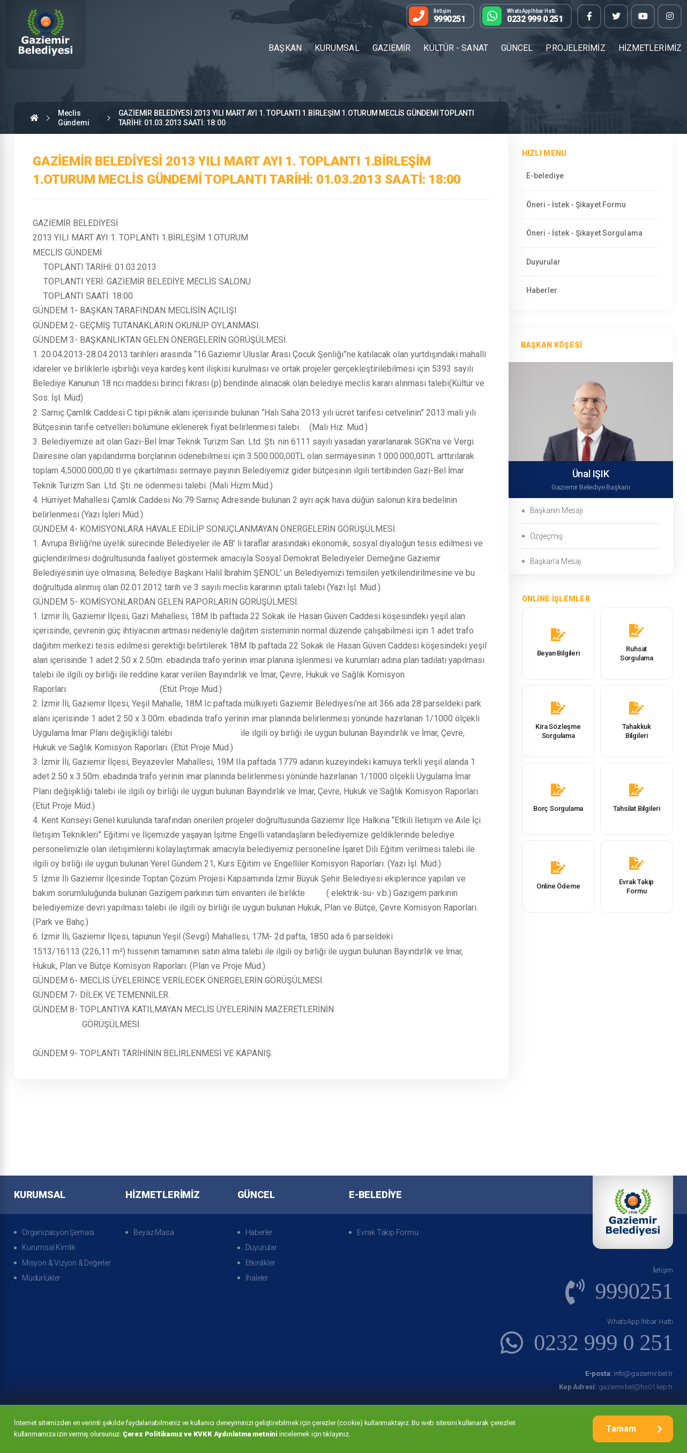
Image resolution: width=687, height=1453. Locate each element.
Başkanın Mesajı (556, 510)
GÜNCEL (517, 48)
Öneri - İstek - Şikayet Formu (576, 204)
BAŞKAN (285, 48)
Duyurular (543, 262)
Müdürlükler (41, 1278)
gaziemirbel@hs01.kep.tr (616, 1387)
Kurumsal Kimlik (49, 1247)
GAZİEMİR (391, 48)
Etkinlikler (260, 1263)
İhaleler (256, 1278)
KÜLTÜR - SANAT (455, 48)
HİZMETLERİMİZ (650, 48)
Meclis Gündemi (73, 118)
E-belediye (545, 175)
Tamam (634, 1429)
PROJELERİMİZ (575, 48)
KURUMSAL (337, 48)
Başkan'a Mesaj (555, 561)
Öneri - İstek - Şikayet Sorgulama (584, 233)
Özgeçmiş (546, 536)
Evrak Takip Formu (388, 1232)
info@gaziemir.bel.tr (629, 1373)
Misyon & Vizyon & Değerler (66, 1263)
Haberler (542, 290)
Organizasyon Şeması (58, 1232)
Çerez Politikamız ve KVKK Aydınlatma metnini (200, 1434)
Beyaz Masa (153, 1232)
